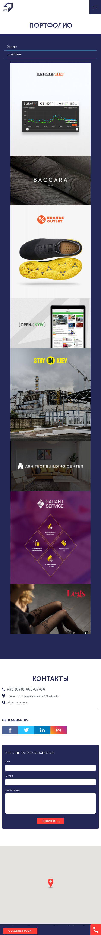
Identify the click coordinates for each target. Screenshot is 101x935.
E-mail (9, 775)
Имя (7, 761)
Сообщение (12, 790)
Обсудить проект (20, 930)
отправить (50, 821)
